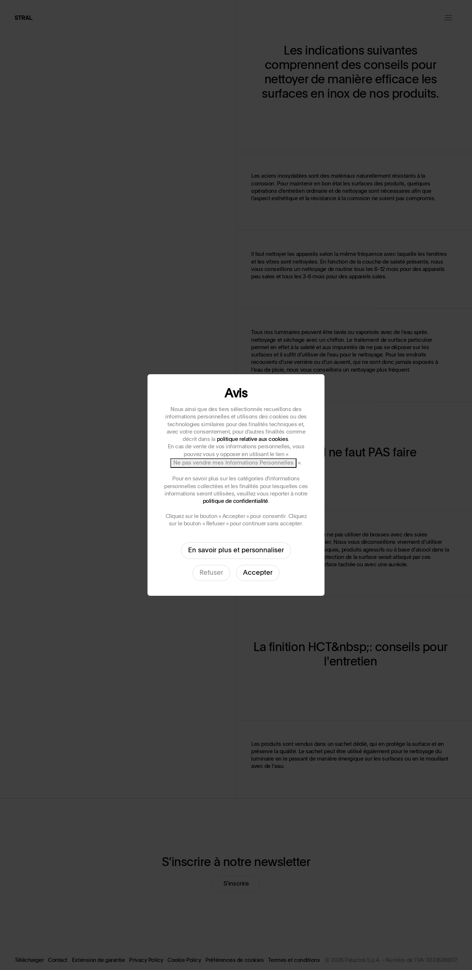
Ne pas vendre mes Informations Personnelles (233, 463)
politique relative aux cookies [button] (252, 439)
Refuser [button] (211, 573)
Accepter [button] (258, 573)
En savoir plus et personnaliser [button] (236, 550)
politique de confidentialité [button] (235, 501)
